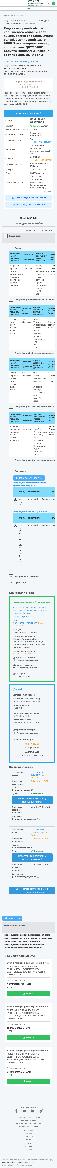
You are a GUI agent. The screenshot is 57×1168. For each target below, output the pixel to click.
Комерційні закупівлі (28, 1127)
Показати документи (25, 660)
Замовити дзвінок (34, 5)
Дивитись (28, 993)
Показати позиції (22, 790)
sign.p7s (20, 502)
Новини (28, 1134)
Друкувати (12, 918)
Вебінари (28, 1147)
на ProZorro (9, 68)
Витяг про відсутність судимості (28, 197)
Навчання (28, 1131)
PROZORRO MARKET (28, 1120)
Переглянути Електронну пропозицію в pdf (32, 800)
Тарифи (28, 1150)
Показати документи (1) (25, 877)
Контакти (28, 1137)
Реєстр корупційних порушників (28, 204)
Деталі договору (23, 739)
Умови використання (25, 1162)
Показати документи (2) (26, 819)
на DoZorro (22, 68)
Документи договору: (24, 729)
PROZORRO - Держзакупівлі (28, 1118)
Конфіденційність (8, 1162)
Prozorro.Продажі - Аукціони (28, 1124)
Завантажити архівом (29, 478)
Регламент (28, 1144)
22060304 (35, 157)
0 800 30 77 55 (32, 1)
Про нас (28, 1140)
